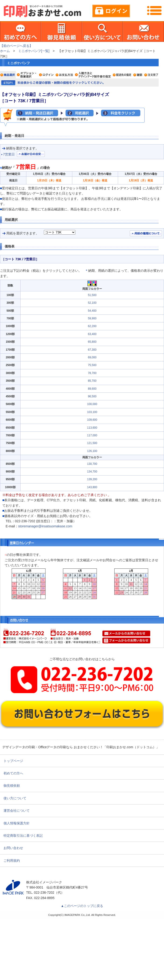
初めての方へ (13, 773)
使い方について (14, 798)
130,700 (92, 464)
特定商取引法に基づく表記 (23, 835)
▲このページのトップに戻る (82, 906)
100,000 (92, 404)
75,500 (92, 365)
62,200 (92, 326)
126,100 (92, 451)
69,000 (92, 357)
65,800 (92, 341)
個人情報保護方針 (16, 823)
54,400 (92, 310)
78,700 (92, 373)
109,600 (92, 419)
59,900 (92, 318)
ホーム (5, 51)
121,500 (92, 443)
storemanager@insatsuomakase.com (45, 526)
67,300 (92, 349)
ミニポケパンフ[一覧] (33, 51)
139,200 (92, 479)
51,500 (92, 295)
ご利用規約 (11, 860)
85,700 (92, 380)
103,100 (92, 412)
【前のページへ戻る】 (16, 46)
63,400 (92, 334)
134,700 (92, 471)
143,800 (92, 487)
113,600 (92, 427)
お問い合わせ (13, 848)
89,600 (92, 388)
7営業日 (9, 154)
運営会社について (16, 810)
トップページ (13, 761)
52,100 (92, 302)
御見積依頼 (11, 785)
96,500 (92, 396)
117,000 (92, 435)
